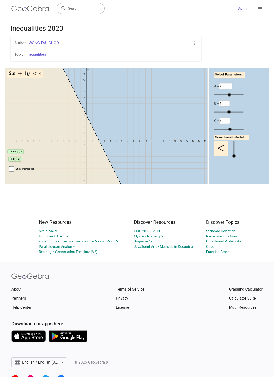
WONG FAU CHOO (44, 43)
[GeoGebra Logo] (30, 8)
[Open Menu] (260, 8)
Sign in (243, 8)
